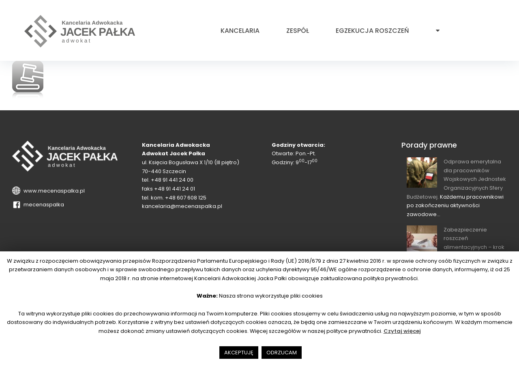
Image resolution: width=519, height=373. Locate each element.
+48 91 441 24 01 (174, 189)
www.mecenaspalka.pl (53, 191)
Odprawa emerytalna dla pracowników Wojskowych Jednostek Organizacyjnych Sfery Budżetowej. (456, 179)
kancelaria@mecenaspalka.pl (182, 206)
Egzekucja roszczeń (372, 30)
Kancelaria (240, 30)
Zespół (297, 30)
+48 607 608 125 (185, 198)
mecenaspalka (42, 204)
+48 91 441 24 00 (172, 180)
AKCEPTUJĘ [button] (238, 352)
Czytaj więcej (402, 331)
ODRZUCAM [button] (281, 352)
